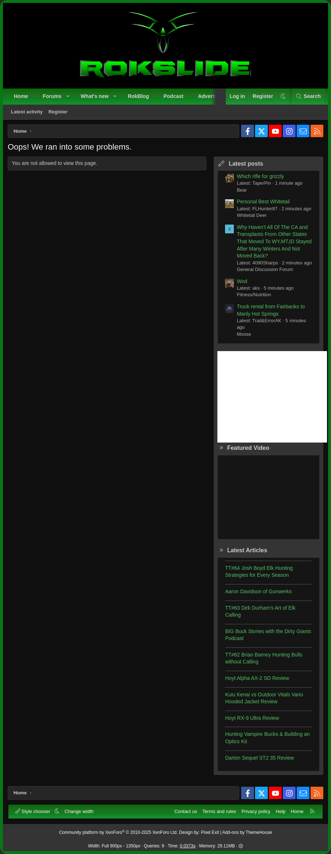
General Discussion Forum (263, 271)
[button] (69, 98)
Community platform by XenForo (118, 831)
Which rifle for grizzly (258, 178)
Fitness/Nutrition (252, 296)
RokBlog (139, 97)
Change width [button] (80, 810)
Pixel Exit (210, 831)
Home (22, 97)
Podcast (174, 97)
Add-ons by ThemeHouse (247, 831)
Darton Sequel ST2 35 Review (257, 760)
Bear (240, 192)
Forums (53, 97)
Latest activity (28, 113)
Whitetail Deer (250, 217)
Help (280, 810)
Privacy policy (254, 810)
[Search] (307, 98)
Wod (240, 283)
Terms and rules (218, 810)
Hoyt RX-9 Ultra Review (250, 720)
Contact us (184, 810)
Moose (242, 336)
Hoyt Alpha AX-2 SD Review (255, 680)
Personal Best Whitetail (261, 203)
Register (59, 113)
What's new (96, 97)
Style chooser (34, 810)
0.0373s (187, 844)
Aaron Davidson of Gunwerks (256, 593)
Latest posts (244, 165)
